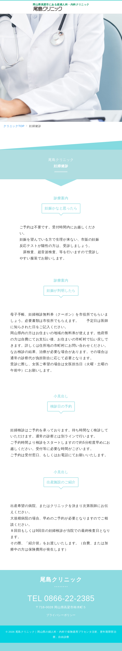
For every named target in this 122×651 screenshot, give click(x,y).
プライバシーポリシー (60, 615)
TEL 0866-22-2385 (61, 598)
